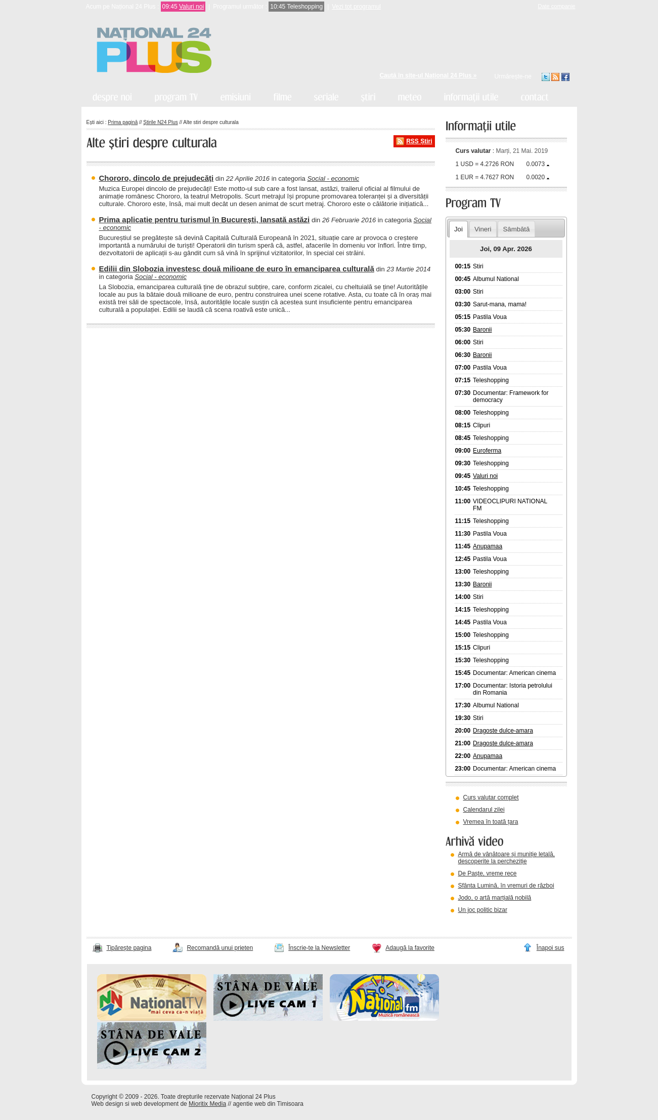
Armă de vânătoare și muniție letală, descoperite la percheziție (506, 858)
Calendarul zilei (484, 809)
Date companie (557, 6)
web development (155, 1103)
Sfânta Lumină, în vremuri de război (506, 885)
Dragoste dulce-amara (503, 730)
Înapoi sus (550, 947)
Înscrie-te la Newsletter (319, 947)
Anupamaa (487, 546)
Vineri (482, 229)
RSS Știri (419, 141)
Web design (107, 1103)
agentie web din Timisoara (268, 1103)
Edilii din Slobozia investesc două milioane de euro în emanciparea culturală (236, 268)
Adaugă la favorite (409, 947)
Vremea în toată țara (490, 821)
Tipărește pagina (129, 947)
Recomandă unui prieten (220, 947)
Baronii (482, 329)
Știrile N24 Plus (160, 122)
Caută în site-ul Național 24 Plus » (427, 75)
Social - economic (333, 178)
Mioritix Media (207, 1103)
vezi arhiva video (473, 922)
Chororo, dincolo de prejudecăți (156, 178)
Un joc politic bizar (482, 909)
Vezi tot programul (356, 6)
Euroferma (487, 450)
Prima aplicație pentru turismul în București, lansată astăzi (204, 219)
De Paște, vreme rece (487, 873)
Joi (458, 229)
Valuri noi (191, 6)
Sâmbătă (516, 229)
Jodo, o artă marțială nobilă (495, 897)
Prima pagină (123, 122)
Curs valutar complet (491, 797)
